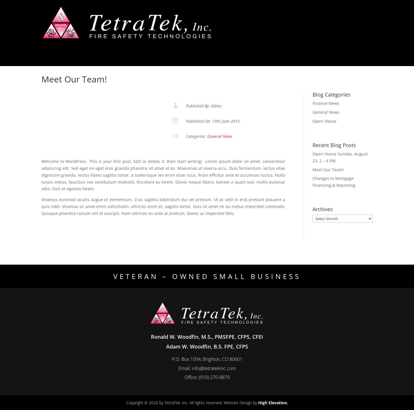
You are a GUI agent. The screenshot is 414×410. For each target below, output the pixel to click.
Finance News (326, 103)
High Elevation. (273, 402)
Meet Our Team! (328, 169)
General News (219, 136)
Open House (324, 121)
